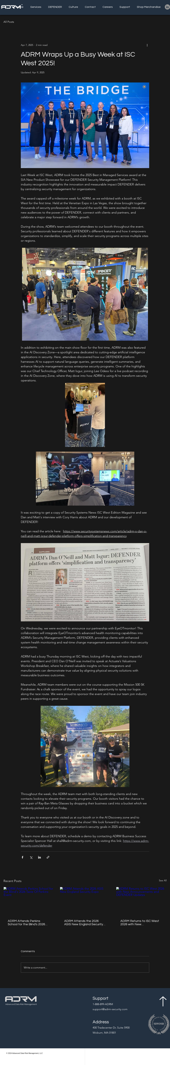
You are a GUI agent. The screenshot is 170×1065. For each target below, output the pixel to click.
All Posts (8, 21)
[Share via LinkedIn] (39, 857)
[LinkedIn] (167, 7)
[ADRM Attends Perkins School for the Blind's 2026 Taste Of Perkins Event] (29, 901)
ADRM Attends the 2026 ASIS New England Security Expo (83, 922)
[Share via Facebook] (22, 857)
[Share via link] (48, 857)
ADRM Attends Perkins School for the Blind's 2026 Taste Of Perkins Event (26, 922)
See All (163, 880)
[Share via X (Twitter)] (31, 857)
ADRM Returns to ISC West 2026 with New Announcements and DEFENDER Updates (139, 922)
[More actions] (147, 45)
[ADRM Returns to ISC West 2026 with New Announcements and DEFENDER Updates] (141, 901)
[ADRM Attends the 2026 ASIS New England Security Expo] (85, 901)
